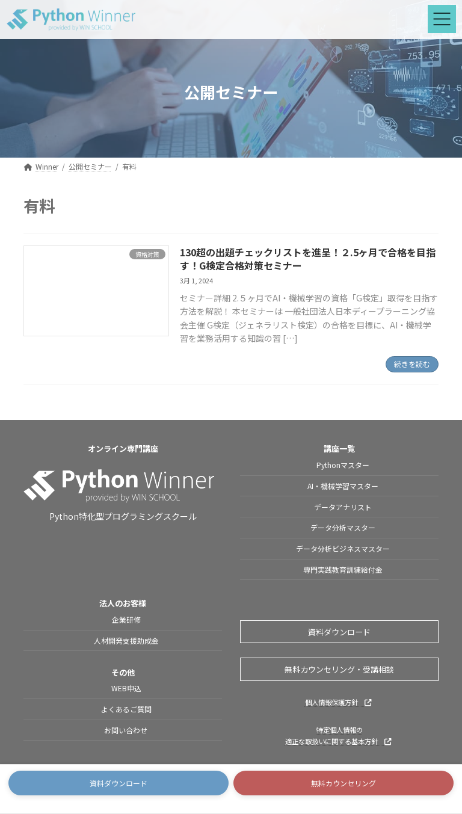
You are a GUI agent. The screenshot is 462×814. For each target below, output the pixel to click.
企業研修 (126, 620)
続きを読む (412, 364)
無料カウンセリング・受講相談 (339, 669)
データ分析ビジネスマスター (343, 549)
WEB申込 (126, 688)
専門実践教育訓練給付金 (343, 569)
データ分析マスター (342, 528)
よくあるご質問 (126, 710)
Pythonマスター (342, 465)
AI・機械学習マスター (342, 486)
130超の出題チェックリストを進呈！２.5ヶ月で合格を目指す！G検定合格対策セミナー (308, 259)
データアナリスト (343, 507)
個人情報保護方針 (338, 702)
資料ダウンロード (339, 632)
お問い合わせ (126, 730)
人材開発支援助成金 (126, 640)
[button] (118, 783)
